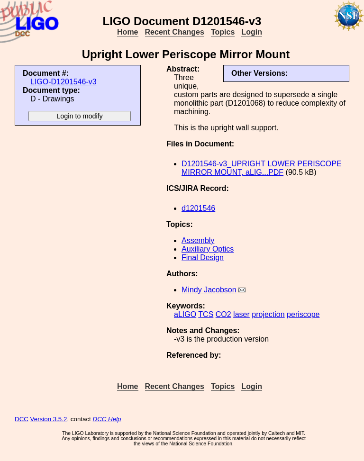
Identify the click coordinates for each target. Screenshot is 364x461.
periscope (303, 314)
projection (268, 314)
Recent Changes (174, 32)
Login (251, 32)
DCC (21, 419)
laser (241, 314)
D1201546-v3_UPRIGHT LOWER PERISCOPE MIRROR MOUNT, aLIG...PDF (262, 168)
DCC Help (107, 419)
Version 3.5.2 (48, 419)
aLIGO (185, 314)
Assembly (198, 240)
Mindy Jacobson (209, 290)
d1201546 (198, 208)
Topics (223, 32)
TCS (205, 314)
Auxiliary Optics (208, 249)
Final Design (203, 257)
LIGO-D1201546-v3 (63, 82)
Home (127, 32)
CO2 (223, 314)
